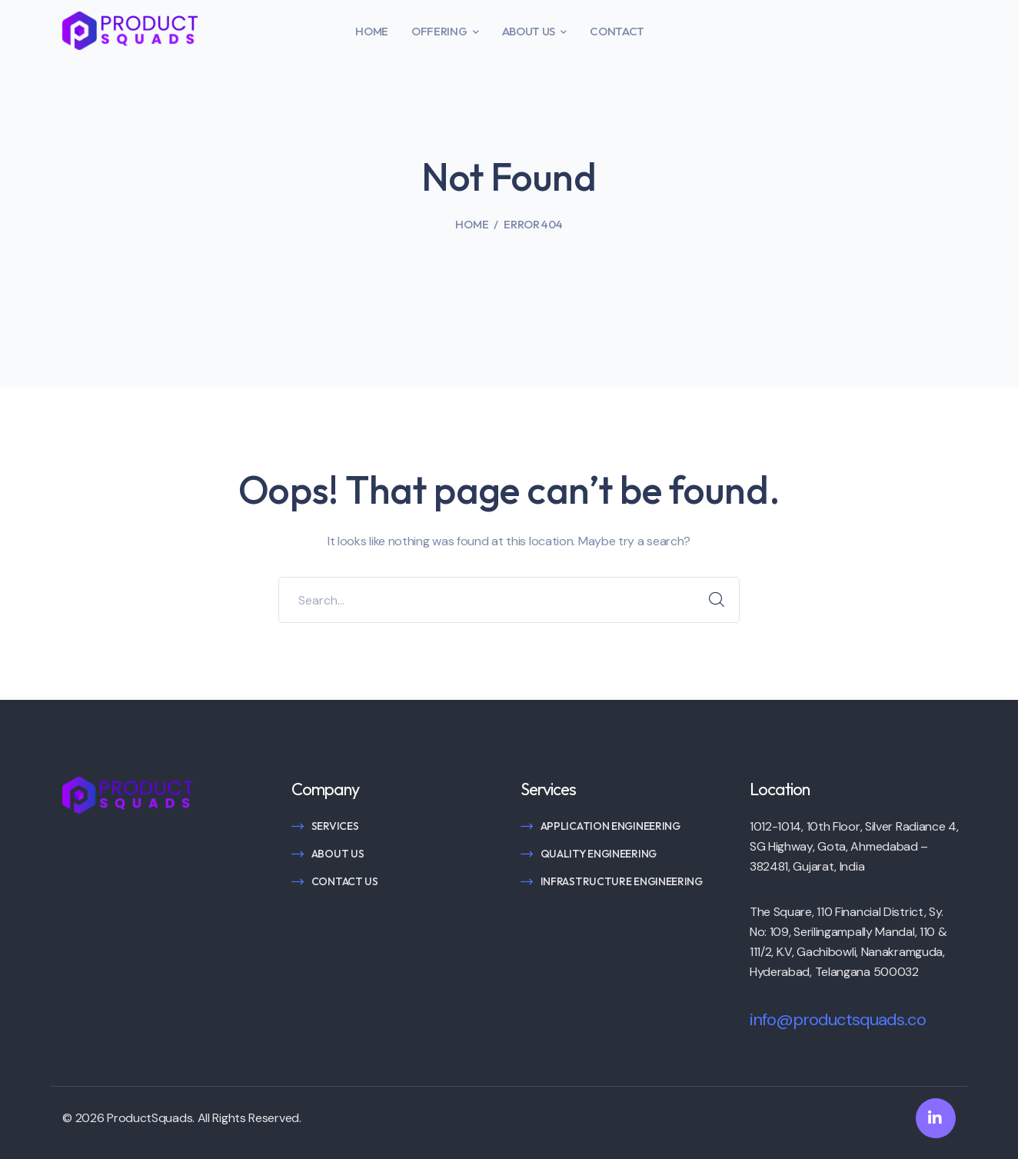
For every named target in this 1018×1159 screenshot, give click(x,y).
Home (471, 224)
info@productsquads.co (838, 1019)
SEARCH (716, 600)
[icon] (936, 1118)
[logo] (130, 30)
